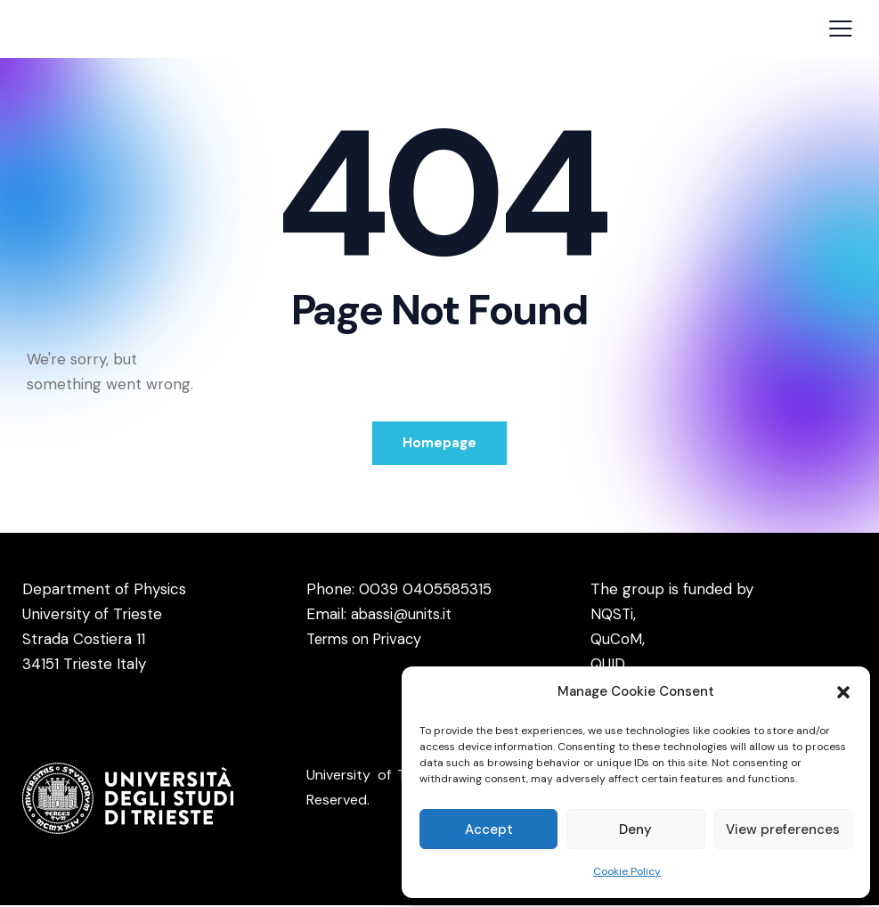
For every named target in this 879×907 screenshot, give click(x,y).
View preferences (783, 829)
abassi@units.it (402, 615)
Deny (635, 829)
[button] (843, 692)
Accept (489, 829)
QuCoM (616, 640)
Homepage (439, 444)
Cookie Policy (627, 871)
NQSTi (612, 615)
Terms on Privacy (367, 640)
